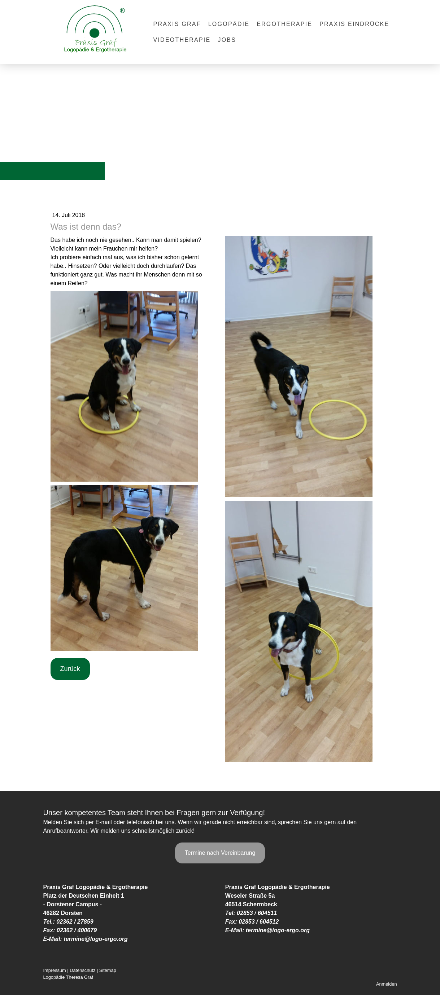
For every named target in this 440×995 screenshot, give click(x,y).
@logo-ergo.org (106, 939)
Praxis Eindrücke (354, 24)
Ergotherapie (284, 24)
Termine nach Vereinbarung (220, 853)
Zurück (70, 668)
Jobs (227, 40)
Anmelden (386, 984)
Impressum (54, 970)
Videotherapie (182, 40)
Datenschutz (82, 970)
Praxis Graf (177, 24)
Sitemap (107, 970)
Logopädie (228, 24)
